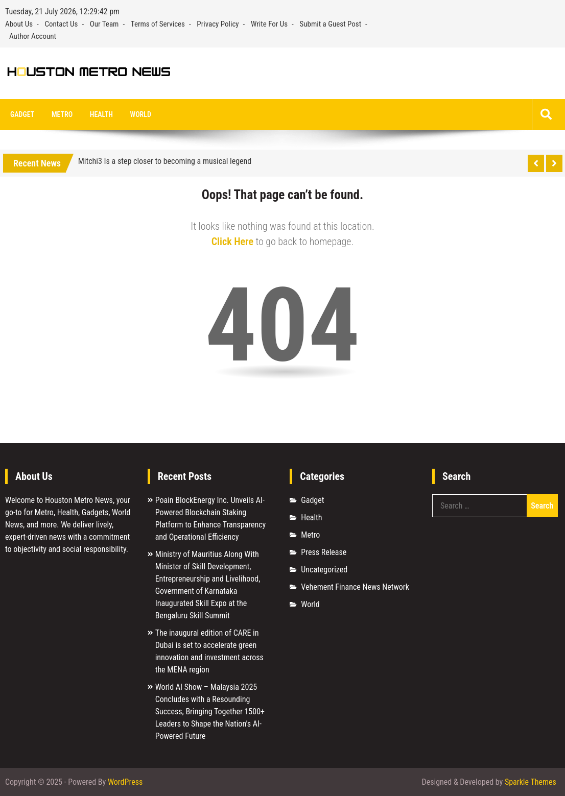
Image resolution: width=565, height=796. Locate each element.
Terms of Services (158, 24)
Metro (62, 114)
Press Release (323, 552)
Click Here (232, 241)
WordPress (125, 782)
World (140, 114)
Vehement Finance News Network (355, 587)
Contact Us (61, 24)
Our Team (104, 24)
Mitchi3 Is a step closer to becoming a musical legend (165, 161)
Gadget (22, 114)
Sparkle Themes (530, 782)
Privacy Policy (218, 24)
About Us (19, 24)
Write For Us (269, 24)
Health (101, 114)
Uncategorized (324, 569)
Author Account (32, 36)
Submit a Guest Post (331, 24)
